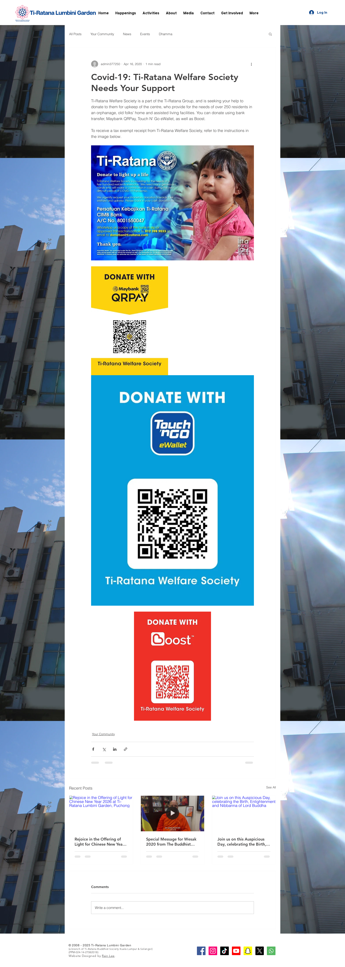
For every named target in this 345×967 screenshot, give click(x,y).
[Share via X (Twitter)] (104, 749)
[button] (270, 34)
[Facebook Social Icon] (201, 951)
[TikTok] (224, 951)
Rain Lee (108, 956)
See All (271, 787)
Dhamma (165, 34)
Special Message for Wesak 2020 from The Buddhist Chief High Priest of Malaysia (171, 842)
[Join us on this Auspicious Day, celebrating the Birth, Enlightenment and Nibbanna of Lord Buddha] (244, 813)
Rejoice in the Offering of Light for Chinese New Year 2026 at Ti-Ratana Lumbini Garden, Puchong (99, 842)
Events (145, 34)
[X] (259, 951)
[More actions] (251, 64)
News (127, 34)
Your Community (102, 34)
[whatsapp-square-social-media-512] (271, 951)
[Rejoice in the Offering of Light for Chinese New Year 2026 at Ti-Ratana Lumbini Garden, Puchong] (101, 813)
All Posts (75, 34)
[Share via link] (125, 749)
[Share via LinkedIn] (115, 749)
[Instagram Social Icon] (213, 951)
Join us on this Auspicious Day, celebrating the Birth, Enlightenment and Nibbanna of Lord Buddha (241, 842)
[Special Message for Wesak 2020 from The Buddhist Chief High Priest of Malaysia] (172, 813)
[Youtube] (236, 951)
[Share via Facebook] (93, 749)
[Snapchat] (248, 951)
